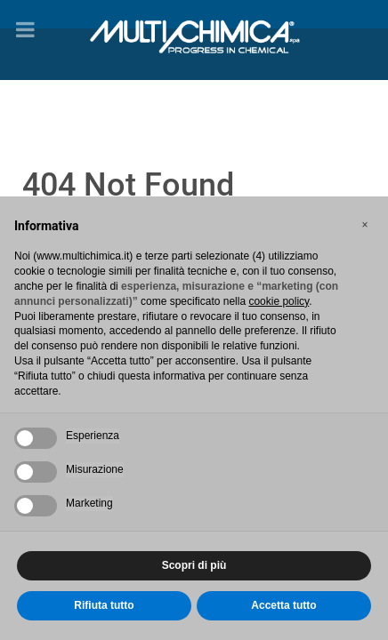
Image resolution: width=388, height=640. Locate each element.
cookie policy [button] (278, 301)
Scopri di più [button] (194, 565)
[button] (365, 225)
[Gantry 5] (194, 34)
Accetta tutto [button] (283, 605)
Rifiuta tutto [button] (103, 605)
